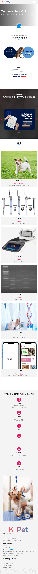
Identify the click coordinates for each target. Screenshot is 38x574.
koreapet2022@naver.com (11, 549)
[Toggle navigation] (34, 2)
